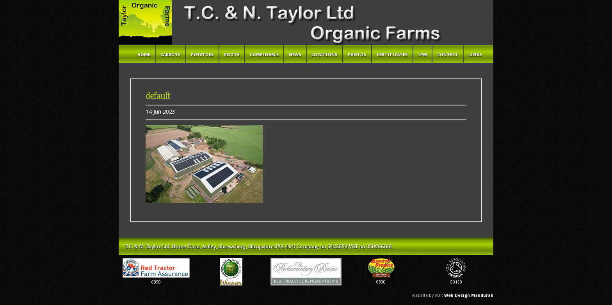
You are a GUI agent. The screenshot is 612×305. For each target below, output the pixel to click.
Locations (324, 54)
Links (475, 54)
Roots (232, 54)
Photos (357, 54)
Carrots (170, 54)
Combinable (264, 54)
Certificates (392, 54)
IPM (422, 54)
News (295, 54)
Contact (447, 54)
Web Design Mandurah (468, 295)
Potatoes (202, 54)
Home (143, 54)
